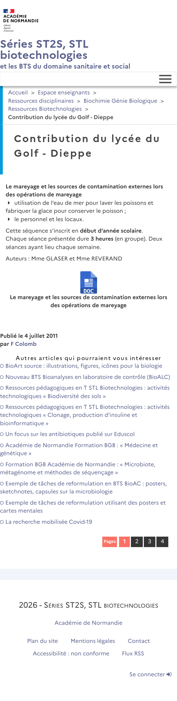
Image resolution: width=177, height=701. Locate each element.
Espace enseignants (64, 92)
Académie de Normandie (88, 623)
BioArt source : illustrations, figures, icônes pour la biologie (81, 366)
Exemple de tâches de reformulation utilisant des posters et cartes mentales (83, 507)
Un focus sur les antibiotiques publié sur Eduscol (67, 434)
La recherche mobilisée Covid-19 (46, 522)
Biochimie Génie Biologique (120, 101)
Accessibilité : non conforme (71, 654)
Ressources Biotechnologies (45, 109)
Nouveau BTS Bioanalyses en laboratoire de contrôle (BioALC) (85, 377)
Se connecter (150, 674)
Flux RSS (133, 654)
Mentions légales (93, 641)
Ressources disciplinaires (41, 101)
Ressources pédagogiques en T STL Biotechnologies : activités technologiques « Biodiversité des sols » (85, 392)
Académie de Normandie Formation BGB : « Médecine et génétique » (79, 449)
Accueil (18, 92)
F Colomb (23, 344)
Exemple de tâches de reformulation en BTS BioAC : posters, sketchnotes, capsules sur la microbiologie (83, 488)
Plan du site (42, 641)
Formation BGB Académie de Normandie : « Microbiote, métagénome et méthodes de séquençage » (77, 468)
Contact (139, 641)
